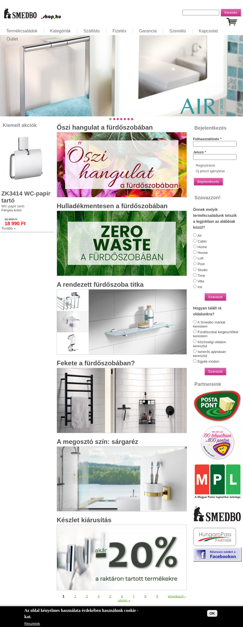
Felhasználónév (207, 139)
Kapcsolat (208, 31)
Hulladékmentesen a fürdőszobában (112, 206)
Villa (201, 281)
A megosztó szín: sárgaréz (97, 441)
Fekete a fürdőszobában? (96, 363)
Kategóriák (60, 31)
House (203, 253)
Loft (201, 258)
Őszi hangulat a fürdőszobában (105, 127)
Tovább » (8, 228)
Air (199, 236)
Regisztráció (205, 165)
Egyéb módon (208, 361)
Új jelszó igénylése (210, 171)
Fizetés (120, 31)
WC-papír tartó (12, 206)
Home (202, 247)
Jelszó (199, 152)
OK (212, 613)
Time (201, 276)
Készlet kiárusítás (84, 520)
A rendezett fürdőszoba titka (100, 284)
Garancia (148, 31)
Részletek (32, 624)
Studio (203, 270)
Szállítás (91, 31)
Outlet (12, 39)
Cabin (202, 241)
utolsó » (124, 600)
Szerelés (177, 31)
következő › (177, 596)
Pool (201, 264)
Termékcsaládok (22, 31)
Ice (200, 287)
